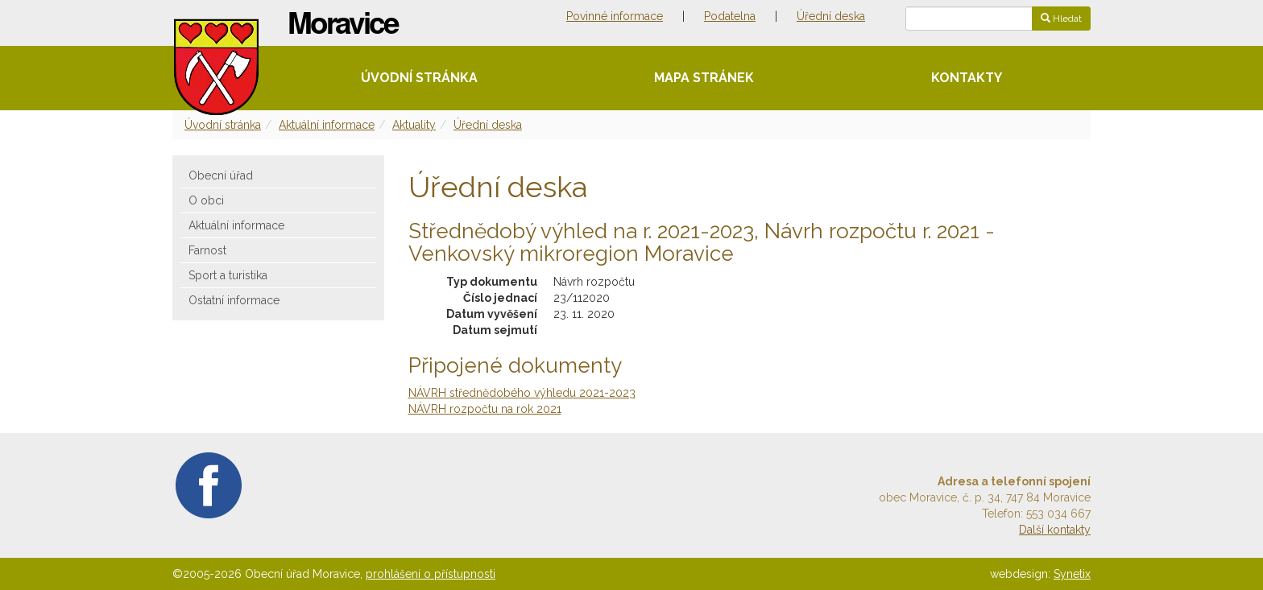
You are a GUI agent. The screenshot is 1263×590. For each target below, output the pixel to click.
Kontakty (966, 77)
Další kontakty (1055, 529)
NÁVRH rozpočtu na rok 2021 (484, 408)
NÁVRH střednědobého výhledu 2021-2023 (522, 392)
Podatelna (730, 16)
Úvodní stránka (419, 77)
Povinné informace (614, 16)
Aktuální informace (327, 124)
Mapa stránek (704, 77)
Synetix (1072, 573)
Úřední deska (831, 16)
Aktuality (414, 124)
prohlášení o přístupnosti (430, 573)
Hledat (1061, 18)
